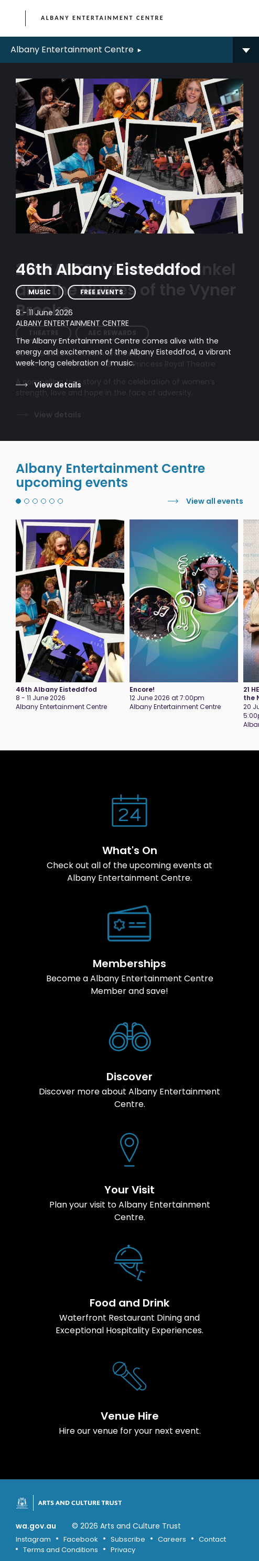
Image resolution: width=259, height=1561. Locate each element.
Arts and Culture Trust (80, 1503)
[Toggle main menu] (240, 18)
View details (57, 385)
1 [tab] (18, 501)
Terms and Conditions (60, 1550)
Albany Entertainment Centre (102, 17)
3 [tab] (35, 501)
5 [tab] (52, 501)
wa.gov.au (36, 1526)
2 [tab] (26, 501)
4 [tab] (43, 501)
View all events (214, 501)
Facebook (80, 1539)
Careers (172, 1539)
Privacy (123, 1550)
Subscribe (128, 1539)
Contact (212, 1539)
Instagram (33, 1539)
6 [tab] (60, 501)
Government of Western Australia (14, 19)
